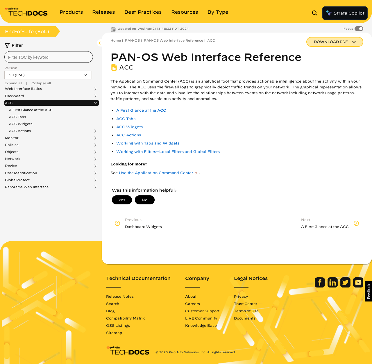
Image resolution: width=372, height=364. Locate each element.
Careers (192, 303)
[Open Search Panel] (316, 13)
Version (10, 68)
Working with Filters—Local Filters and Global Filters (168, 151)
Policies (11, 145)
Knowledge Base (201, 325)
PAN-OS (132, 40)
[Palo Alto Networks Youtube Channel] (358, 286)
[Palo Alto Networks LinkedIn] (333, 286)
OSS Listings (118, 325)
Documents (244, 318)
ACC (9, 103)
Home (115, 40)
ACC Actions (20, 131)
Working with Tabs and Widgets (147, 143)
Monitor (12, 138)
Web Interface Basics (23, 88)
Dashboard (14, 96)
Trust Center (245, 303)
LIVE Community (201, 318)
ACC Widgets (20, 124)
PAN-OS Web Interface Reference (173, 40)
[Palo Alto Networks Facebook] (320, 286)
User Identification (21, 173)
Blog (110, 311)
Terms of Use (246, 311)
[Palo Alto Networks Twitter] (346, 286)
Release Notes (120, 296)
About (190, 296)
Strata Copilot (345, 13)
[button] (368, 291)
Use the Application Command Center (156, 173)
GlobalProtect (17, 180)
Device (11, 165)
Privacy (241, 296)
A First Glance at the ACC (31, 110)
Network (12, 158)
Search (112, 303)
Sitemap (114, 333)
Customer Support (202, 311)
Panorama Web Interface (27, 187)
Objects (11, 152)
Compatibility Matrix (125, 318)
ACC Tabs (17, 117)
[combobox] (48, 57)
